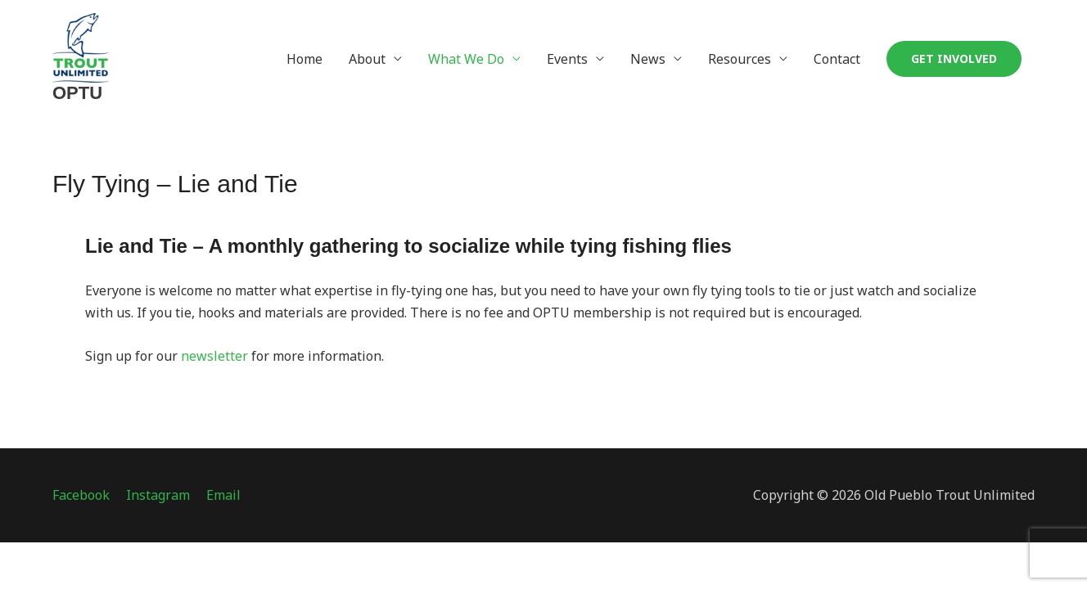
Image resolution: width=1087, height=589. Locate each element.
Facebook (81, 495)
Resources (739, 59)
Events (567, 59)
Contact (837, 59)
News (647, 59)
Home (304, 59)
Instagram (158, 495)
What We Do (466, 59)
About (367, 59)
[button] (954, 59)
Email (223, 495)
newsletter (216, 356)
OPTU (77, 93)
